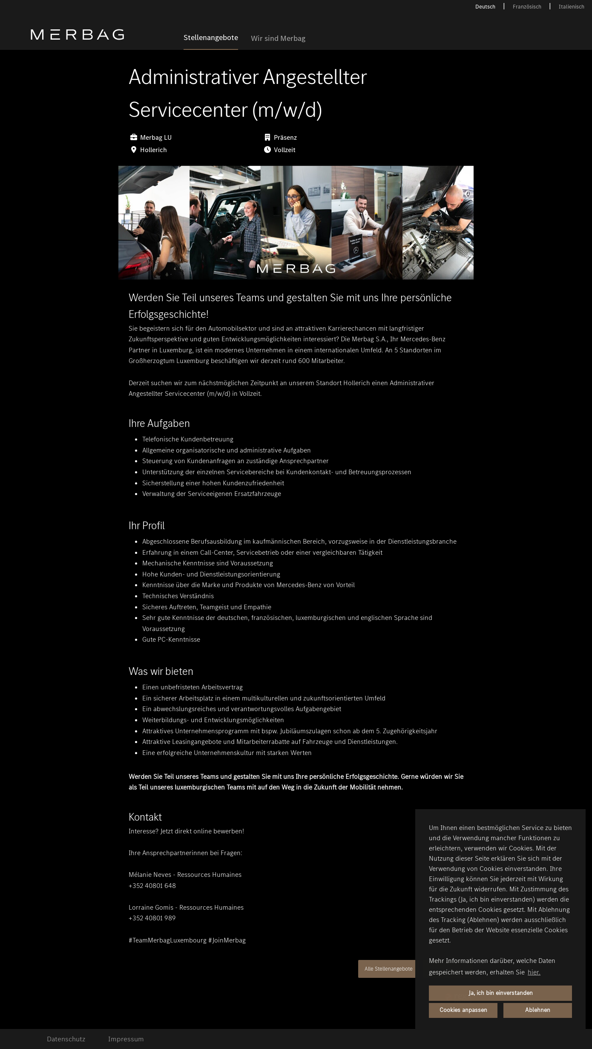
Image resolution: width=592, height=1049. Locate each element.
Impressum (126, 1039)
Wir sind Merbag (278, 38)
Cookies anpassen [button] (463, 1010)
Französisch (527, 6)
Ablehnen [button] (537, 1010)
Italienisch (571, 6)
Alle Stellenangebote (389, 968)
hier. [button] (534, 972)
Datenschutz (66, 1039)
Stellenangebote (211, 38)
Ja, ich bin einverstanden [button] (500, 993)
